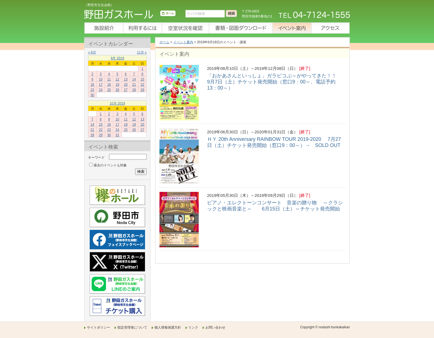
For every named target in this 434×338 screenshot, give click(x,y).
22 (142, 85)
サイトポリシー (98, 327)
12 (117, 79)
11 (109, 79)
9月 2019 (117, 58)
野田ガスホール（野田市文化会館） (129, 15)
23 (92, 90)
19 (117, 85)
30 (92, 95)
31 (117, 135)
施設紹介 (103, 28)
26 (117, 90)
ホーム (164, 42)
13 (125, 79)
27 (125, 90)
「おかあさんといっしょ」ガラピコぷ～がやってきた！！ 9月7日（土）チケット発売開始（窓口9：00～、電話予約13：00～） (275, 82)
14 (134, 79)
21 (134, 85)
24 (100, 90)
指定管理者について (132, 327)
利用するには (142, 28)
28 (134, 90)
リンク (193, 327)
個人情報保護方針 (167, 327)
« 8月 (92, 52)
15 (142, 79)
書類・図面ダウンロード (240, 28)
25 (109, 90)
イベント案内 (291, 28)
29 (142, 90)
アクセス (330, 28)
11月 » (142, 52)
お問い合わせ (215, 327)
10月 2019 (117, 103)
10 (100, 79)
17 (100, 85)
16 (92, 85)
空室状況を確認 (185, 28)
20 (125, 85)
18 (109, 85)
